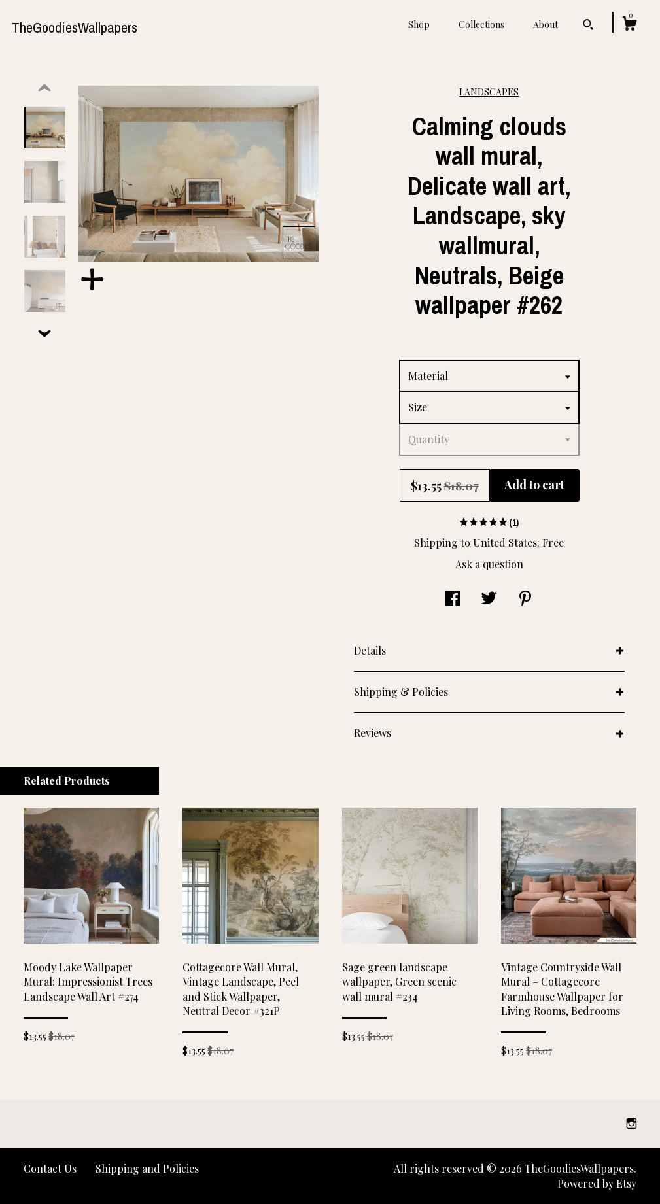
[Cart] (629, 25)
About (545, 24)
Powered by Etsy (596, 1183)
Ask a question (489, 564)
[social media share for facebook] (452, 599)
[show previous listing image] (44, 88)
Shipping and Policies (147, 1168)
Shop (419, 24)
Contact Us (50, 1168)
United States (505, 542)
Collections (481, 24)
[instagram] (631, 1123)
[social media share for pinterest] (525, 599)
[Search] (588, 26)
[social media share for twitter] (488, 599)
